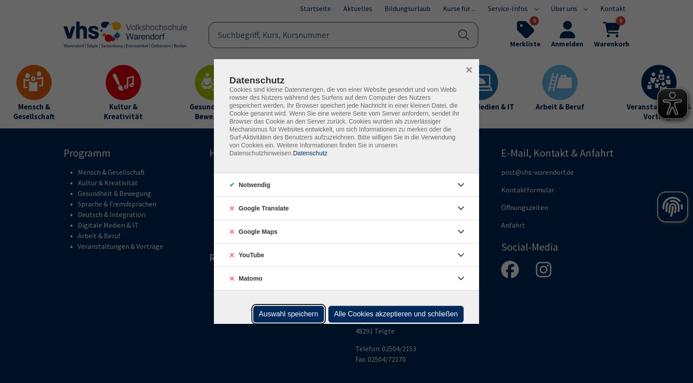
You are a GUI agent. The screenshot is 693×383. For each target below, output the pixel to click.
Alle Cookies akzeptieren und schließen (396, 314)
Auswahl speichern (288, 314)
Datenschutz (310, 153)
